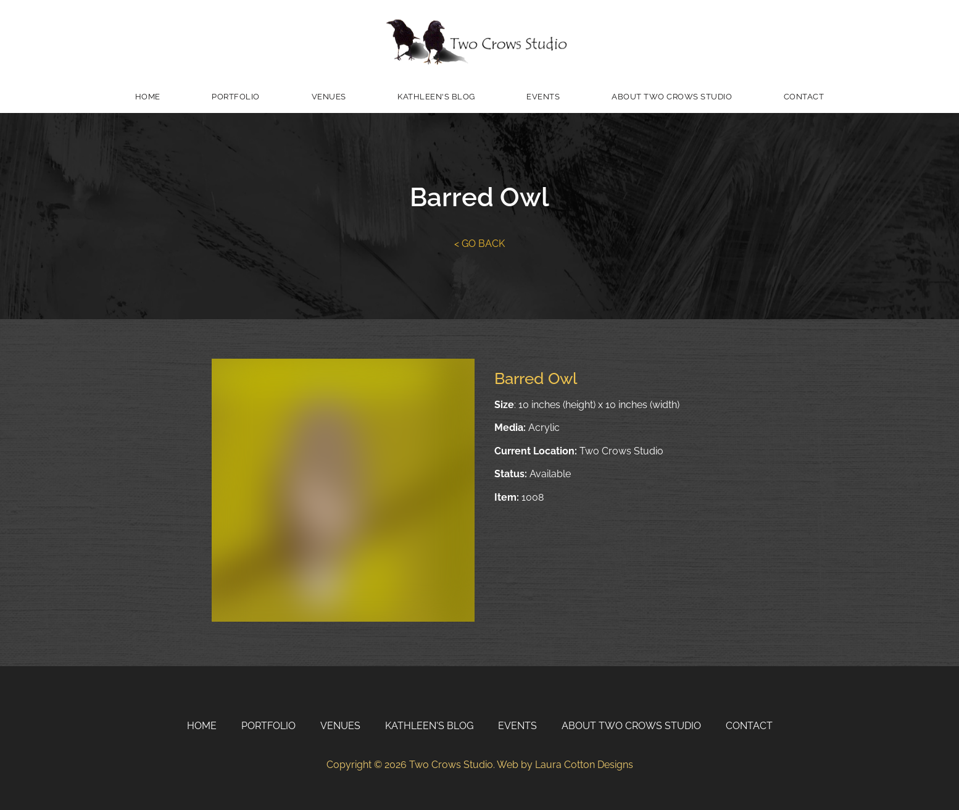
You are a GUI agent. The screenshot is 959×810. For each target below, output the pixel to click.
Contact (804, 96)
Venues (329, 96)
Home (147, 96)
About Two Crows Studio (672, 96)
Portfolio (236, 96)
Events (543, 96)
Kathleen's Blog (436, 96)
